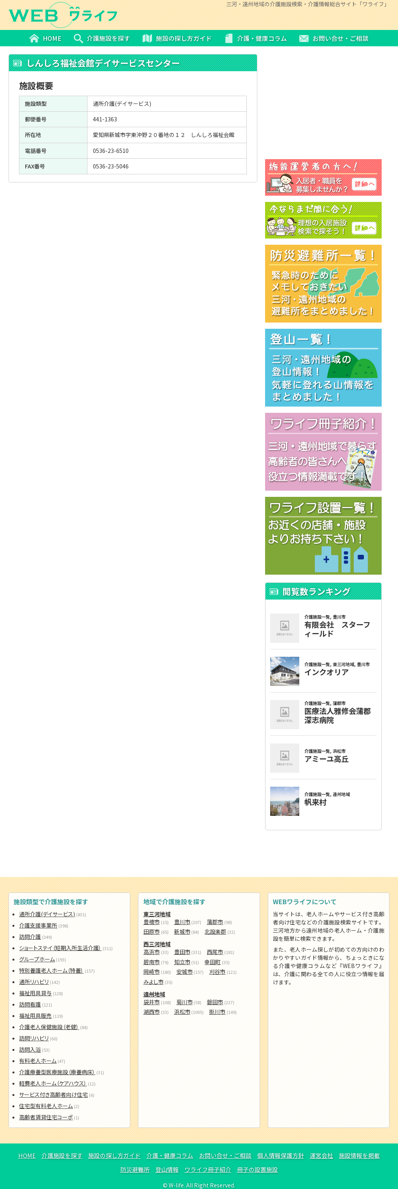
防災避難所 (135, 1169)
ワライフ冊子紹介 (208, 1169)
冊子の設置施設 (257, 1169)
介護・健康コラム (170, 1155)
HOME (27, 1155)
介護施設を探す (62, 1155)
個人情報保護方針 (280, 1155)
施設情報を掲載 (359, 1155)
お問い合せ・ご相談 (225, 1155)
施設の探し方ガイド (114, 1155)
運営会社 (321, 1155)
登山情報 (167, 1169)
